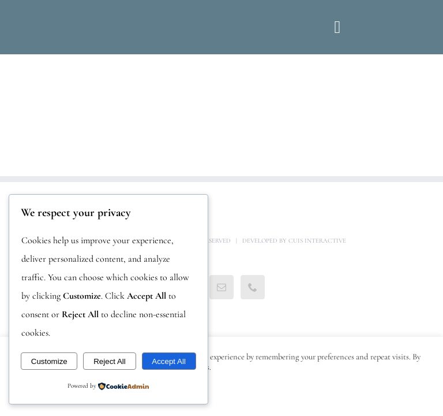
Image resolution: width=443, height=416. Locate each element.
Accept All (169, 361)
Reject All (109, 361)
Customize (49, 361)
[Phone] (253, 287)
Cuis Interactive (317, 240)
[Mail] (221, 287)
